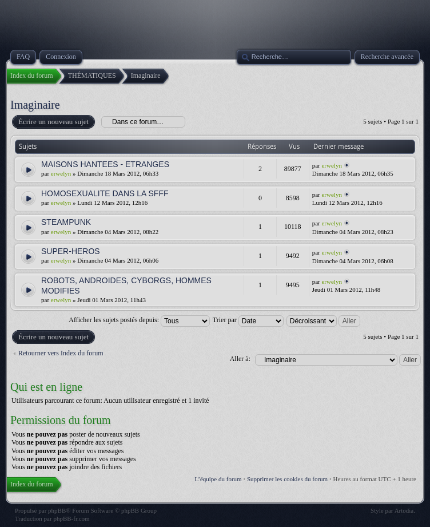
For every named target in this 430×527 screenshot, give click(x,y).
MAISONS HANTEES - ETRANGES (105, 164)
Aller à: (240, 359)
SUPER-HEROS (70, 251)
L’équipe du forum (218, 479)
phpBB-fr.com (71, 518)
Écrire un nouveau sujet (53, 121)
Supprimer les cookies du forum (287, 479)
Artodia (404, 510)
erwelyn (61, 173)
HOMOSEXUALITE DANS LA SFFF (105, 193)
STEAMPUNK (66, 222)
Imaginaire (35, 104)
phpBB (57, 510)
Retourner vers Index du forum (60, 353)
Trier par (248, 320)
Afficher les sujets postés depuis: (139, 320)
